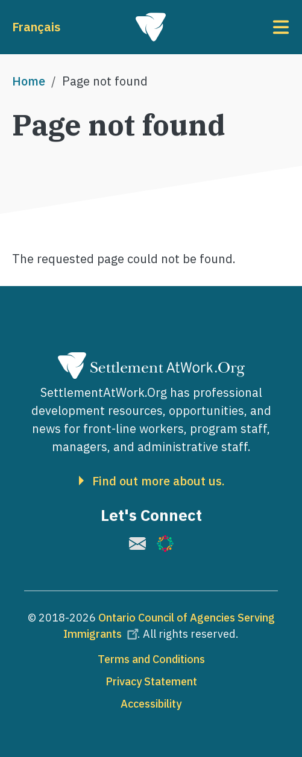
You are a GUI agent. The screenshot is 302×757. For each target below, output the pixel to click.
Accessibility (151, 704)
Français (36, 27)
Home (28, 81)
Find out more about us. (158, 481)
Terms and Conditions (151, 659)
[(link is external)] (137, 543)
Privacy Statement (151, 681)
